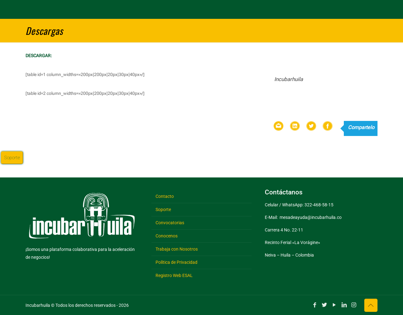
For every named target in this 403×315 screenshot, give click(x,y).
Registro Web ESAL (174, 275)
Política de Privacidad (176, 262)
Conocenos (167, 235)
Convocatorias (170, 222)
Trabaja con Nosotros (177, 249)
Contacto (165, 196)
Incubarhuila (288, 79)
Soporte (163, 209)
